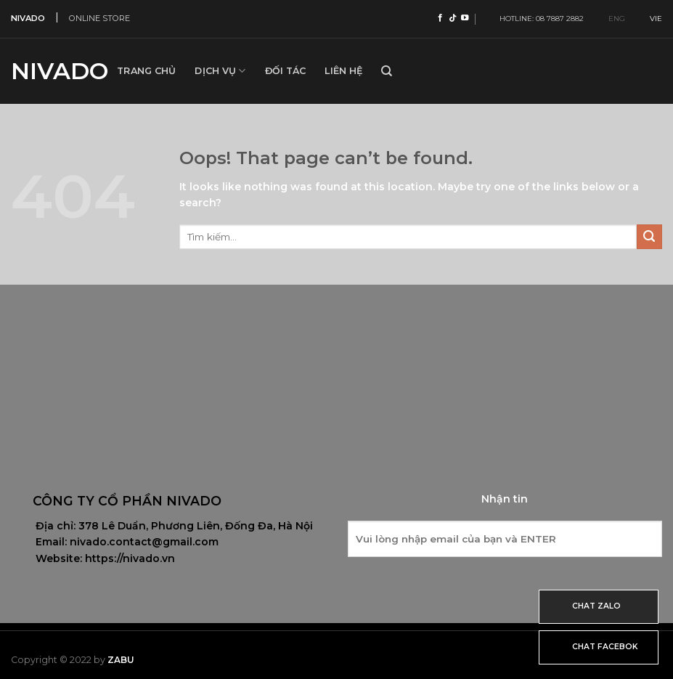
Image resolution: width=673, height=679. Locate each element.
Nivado (53, 71)
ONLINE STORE (99, 18)
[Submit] (649, 237)
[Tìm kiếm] (386, 71)
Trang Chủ (146, 70)
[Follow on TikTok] (453, 18)
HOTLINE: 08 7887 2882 (538, 18)
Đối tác (285, 70)
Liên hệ (343, 70)
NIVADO (28, 18)
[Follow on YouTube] (465, 18)
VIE (650, 18)
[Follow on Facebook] (440, 18)
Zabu (120, 659)
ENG (611, 18)
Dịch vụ (220, 71)
